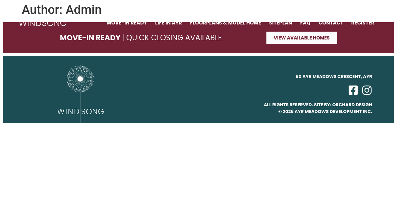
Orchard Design (352, 105)
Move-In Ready (127, 23)
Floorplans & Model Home (225, 23)
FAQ (305, 23)
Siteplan (280, 23)
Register (362, 23)
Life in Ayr (168, 23)
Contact (331, 23)
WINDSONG (43, 23)
